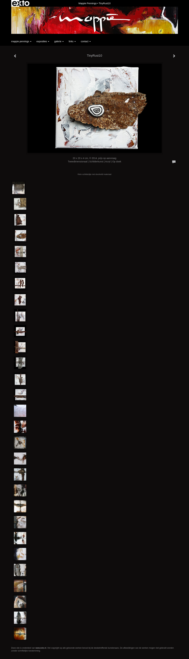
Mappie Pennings (87, 3)
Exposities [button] (42, 41)
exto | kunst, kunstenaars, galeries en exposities (20, 3)
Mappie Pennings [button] (21, 41)
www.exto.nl (40, 648)
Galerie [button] (59, 41)
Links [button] (72, 41)
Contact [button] (86, 41)
